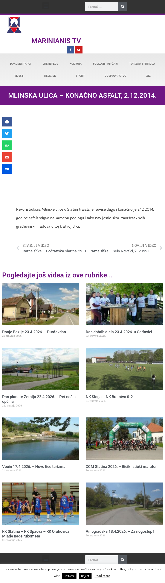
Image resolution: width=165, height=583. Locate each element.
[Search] (122, 6)
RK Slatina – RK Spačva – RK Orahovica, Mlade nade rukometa (36, 533)
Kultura (76, 63)
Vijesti (19, 75)
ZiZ (148, 75)
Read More (102, 576)
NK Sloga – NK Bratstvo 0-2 (109, 396)
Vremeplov (50, 63)
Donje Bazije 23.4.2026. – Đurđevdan (34, 332)
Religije (50, 75)
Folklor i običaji (105, 63)
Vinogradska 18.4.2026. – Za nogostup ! (120, 531)
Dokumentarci (20, 63)
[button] (45, 5)
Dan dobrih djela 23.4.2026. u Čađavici (119, 332)
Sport (80, 75)
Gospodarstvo (115, 75)
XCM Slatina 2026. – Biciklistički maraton (121, 466)
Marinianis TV (56, 41)
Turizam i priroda (142, 63)
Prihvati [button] (69, 576)
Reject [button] (85, 576)
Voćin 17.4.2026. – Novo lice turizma (34, 466)
